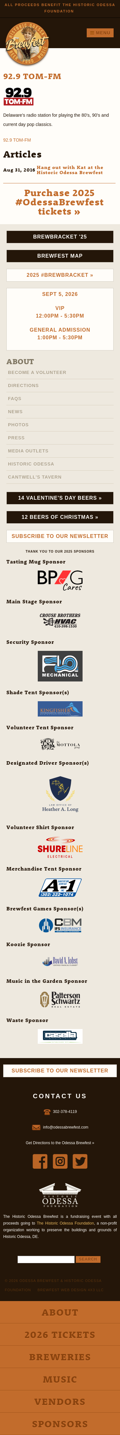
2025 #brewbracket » (60, 275)
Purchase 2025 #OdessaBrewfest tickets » (59, 201)
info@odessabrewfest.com (66, 1127)
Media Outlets (28, 450)
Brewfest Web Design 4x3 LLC (70, 1290)
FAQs (14, 398)
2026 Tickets (60, 1334)
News (15, 411)
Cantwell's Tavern (35, 477)
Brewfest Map (60, 256)
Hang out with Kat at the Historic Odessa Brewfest (70, 169)
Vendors (60, 1401)
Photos (18, 424)
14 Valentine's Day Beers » (60, 498)
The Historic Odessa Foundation (65, 1223)
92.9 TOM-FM (17, 140)
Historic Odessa (31, 464)
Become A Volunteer (37, 372)
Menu (100, 32)
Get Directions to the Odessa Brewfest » (60, 1143)
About (20, 361)
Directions (23, 385)
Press (16, 437)
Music (60, 1379)
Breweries (60, 1356)
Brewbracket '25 (60, 236)
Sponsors (60, 1423)
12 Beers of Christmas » (60, 517)
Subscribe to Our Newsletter (60, 536)
